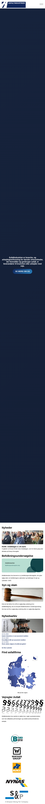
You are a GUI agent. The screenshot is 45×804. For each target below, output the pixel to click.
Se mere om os (22, 271)
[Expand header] (41, 4)
